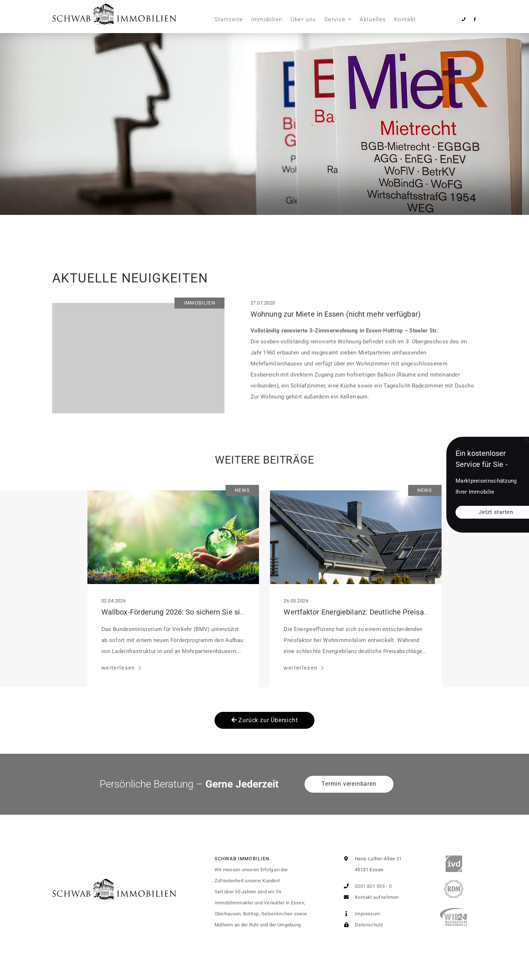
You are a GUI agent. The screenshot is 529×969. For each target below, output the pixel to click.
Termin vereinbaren (348, 783)
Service (334, 19)
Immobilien (267, 19)
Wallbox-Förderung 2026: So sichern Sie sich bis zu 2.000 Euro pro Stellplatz (226, 612)
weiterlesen (119, 667)
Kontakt (405, 19)
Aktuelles (373, 19)
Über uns (303, 19)
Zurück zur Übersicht (264, 720)
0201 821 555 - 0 (366, 886)
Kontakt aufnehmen (370, 897)
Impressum (360, 913)
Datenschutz (362, 924)
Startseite (229, 19)
